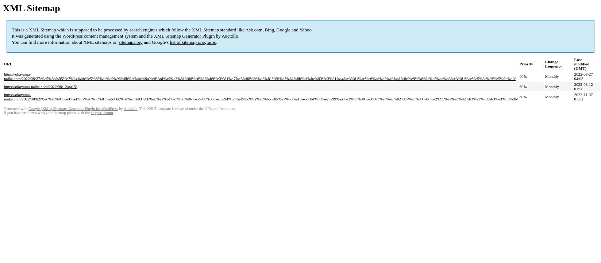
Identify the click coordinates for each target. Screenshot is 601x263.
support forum (102, 113)
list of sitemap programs (193, 42)
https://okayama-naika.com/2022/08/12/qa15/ (40, 86)
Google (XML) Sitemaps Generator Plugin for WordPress (73, 109)
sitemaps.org (131, 42)
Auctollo (229, 36)
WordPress (72, 36)
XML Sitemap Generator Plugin (184, 36)
